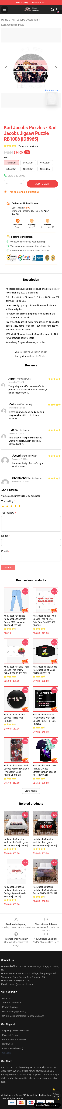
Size (6, 157)
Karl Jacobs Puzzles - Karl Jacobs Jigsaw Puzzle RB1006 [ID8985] (45, 842)
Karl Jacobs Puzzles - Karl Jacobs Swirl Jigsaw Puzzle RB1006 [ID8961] (45, 890)
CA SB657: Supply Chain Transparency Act (23, 1016)
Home (4, 19)
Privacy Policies (9, 1007)
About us (6, 998)
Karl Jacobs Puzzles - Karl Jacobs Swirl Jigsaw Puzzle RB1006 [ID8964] (16, 842)
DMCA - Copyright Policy (14, 1011)
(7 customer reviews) (28, 146)
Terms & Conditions (11, 1002)
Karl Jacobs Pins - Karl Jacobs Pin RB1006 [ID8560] (15, 717)
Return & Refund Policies (14, 1039)
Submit (7, 567)
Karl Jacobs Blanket (12, 24)
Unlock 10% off (56, 1095)
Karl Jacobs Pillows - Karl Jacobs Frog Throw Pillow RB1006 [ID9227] (16, 669)
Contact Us (7, 1044)
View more (31, 791)
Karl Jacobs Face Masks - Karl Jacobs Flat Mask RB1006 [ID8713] (45, 669)
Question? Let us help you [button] (47, 1105)
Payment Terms (10, 1035)
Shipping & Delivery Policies (15, 1030)
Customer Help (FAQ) (12, 1048)
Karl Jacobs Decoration (25, 19)
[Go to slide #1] (22, 114)
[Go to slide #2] (39, 114)
